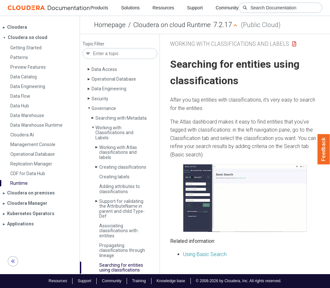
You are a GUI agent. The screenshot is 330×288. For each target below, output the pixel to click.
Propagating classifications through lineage (122, 250)
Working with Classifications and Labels (114, 132)
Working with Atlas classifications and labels (118, 152)
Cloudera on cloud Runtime (172, 25)
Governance (104, 108)
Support (195, 7)
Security (100, 98)
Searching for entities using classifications (121, 268)
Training (139, 281)
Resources (163, 7)
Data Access (104, 69)
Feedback (324, 149)
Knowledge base (171, 281)
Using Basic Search (205, 254)
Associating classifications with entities (118, 230)
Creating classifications (122, 167)
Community (227, 7)
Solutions (130, 7)
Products (99, 7)
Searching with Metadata (121, 118)
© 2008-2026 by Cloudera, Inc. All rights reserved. (239, 281)
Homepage (110, 25)
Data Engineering (109, 88)
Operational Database (114, 79)
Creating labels (114, 176)
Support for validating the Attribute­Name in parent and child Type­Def (122, 209)
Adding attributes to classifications (119, 189)
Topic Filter (93, 44)
